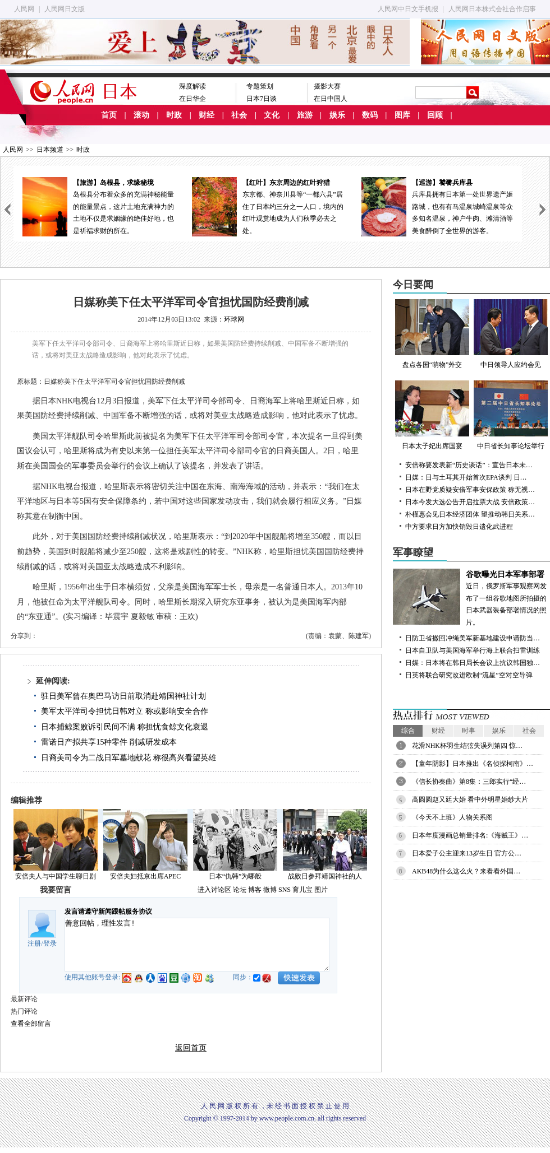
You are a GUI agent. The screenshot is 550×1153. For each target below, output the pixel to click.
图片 (321, 890)
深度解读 (192, 86)
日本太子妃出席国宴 (432, 415)
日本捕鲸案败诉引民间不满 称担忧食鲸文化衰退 (124, 727)
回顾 (435, 115)
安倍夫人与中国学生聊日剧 (55, 876)
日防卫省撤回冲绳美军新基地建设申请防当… (472, 638)
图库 (402, 115)
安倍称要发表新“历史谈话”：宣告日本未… (469, 465)
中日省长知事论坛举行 (511, 415)
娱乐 (337, 115)
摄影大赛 (327, 86)
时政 (174, 115)
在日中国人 (330, 99)
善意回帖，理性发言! (197, 944)
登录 (50, 943)
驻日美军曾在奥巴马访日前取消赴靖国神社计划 (123, 696)
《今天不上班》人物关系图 (452, 817)
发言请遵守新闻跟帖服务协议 (108, 911)
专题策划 (259, 86)
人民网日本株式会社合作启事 (492, 9)
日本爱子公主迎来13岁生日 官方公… (466, 853)
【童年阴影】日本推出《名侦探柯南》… (472, 764)
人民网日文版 (64, 9)
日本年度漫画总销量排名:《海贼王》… (470, 835)
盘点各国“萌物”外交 (432, 334)
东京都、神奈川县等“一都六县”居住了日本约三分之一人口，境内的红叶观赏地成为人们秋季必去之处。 (267, 206)
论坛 (239, 890)
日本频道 (49, 150)
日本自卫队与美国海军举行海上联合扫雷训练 (472, 650)
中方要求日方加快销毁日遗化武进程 (459, 527)
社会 (239, 115)
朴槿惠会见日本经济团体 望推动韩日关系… (470, 514)
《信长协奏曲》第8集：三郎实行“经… (469, 781)
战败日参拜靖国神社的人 (325, 876)
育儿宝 (302, 890)
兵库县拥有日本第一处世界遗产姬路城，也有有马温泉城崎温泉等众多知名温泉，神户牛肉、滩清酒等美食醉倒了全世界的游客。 (437, 206)
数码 (370, 115)
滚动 (141, 115)
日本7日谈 (261, 99)
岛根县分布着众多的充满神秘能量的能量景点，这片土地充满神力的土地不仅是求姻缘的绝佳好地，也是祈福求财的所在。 (98, 206)
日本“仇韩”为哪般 (235, 876)
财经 (206, 115)
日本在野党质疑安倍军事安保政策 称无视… (470, 490)
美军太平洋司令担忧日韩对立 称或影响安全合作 (124, 711)
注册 (34, 943)
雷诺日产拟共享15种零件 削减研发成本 (109, 742)
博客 (255, 890)
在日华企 (192, 99)
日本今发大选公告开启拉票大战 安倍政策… (470, 502)
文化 (271, 115)
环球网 (234, 319)
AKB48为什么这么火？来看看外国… (466, 871)
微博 (270, 890)
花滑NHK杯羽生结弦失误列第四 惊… (467, 746)
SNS (284, 890)
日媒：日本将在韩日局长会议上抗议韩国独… (472, 663)
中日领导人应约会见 (511, 334)
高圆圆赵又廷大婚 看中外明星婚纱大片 (470, 799)
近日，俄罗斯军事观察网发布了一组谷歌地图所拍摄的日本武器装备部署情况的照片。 (471, 597)
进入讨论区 (214, 890)
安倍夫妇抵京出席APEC (145, 876)
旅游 (305, 115)
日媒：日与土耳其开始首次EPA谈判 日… (466, 477)
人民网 (24, 9)
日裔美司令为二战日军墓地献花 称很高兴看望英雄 (128, 758)
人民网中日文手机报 (408, 9)
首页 (109, 115)
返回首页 (191, 1048)
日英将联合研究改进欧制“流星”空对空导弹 (469, 675)
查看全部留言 (31, 1024)
